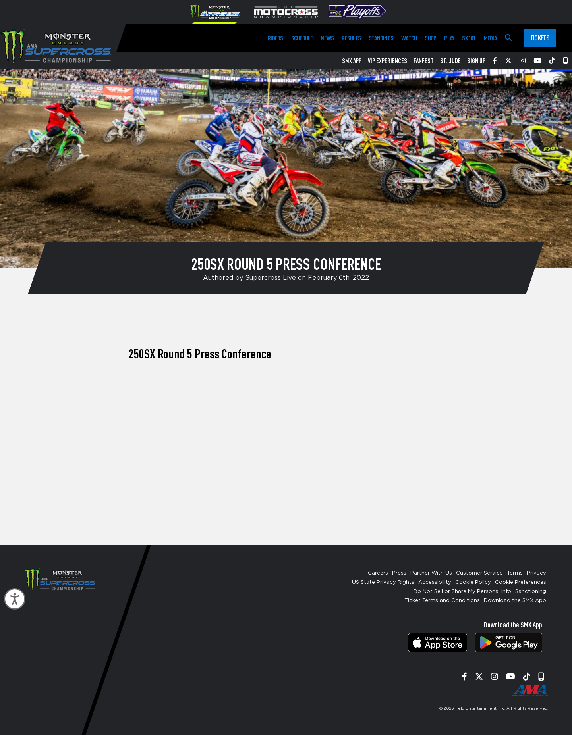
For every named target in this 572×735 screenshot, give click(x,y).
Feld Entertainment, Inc (479, 708)
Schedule (302, 38)
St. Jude (450, 60)
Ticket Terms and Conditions (442, 600)
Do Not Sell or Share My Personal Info (462, 591)
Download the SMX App (515, 600)
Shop (430, 38)
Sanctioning (530, 591)
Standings (381, 38)
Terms (515, 573)
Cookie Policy (473, 582)
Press (399, 573)
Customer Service (479, 573)
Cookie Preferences (520, 582)
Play (449, 38)
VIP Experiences (387, 60)
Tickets (539, 38)
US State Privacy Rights (383, 582)
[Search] (508, 38)
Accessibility (434, 582)
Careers (378, 573)
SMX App (351, 60)
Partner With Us (431, 573)
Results (351, 38)
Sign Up (476, 60)
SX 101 (468, 38)
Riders (275, 38)
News (327, 38)
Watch (409, 38)
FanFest (424, 60)
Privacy (536, 573)
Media (490, 38)
